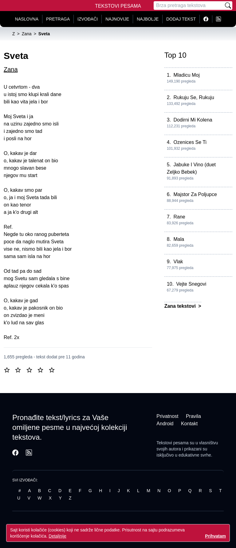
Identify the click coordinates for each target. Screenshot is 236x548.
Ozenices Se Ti (189, 142)
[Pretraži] (228, 5)
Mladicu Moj (186, 75)
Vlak (178, 261)
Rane (179, 216)
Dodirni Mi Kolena (192, 119)
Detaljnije (57, 536)
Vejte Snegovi (191, 284)
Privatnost (167, 416)
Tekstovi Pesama (118, 6)
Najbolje (148, 19)
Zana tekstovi (180, 306)
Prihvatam (215, 536)
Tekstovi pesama (172, 442)
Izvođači (87, 19)
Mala (178, 239)
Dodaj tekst (181, 19)
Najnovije (117, 19)
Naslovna (26, 19)
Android (164, 423)
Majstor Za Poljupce (195, 194)
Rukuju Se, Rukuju (193, 97)
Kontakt (189, 423)
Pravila (193, 416)
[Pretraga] (189, 5)
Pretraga (58, 19)
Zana (11, 69)
